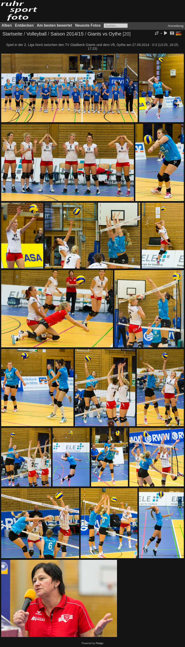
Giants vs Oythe (104, 33)
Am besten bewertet (54, 25)
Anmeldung (176, 26)
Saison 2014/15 (66, 33)
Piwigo (99, 643)
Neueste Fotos (88, 25)
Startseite (12, 33)
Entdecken (24, 25)
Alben (7, 25)
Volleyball (36, 33)
